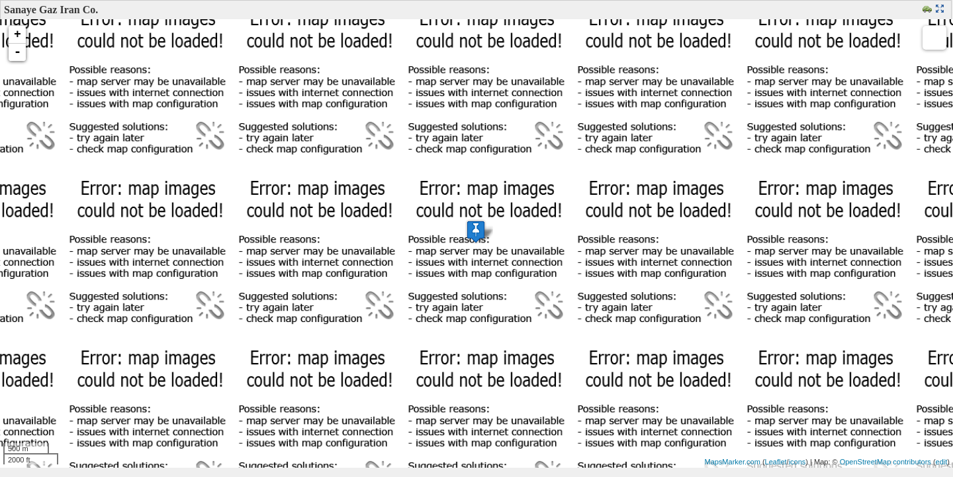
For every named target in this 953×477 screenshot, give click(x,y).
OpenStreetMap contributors (885, 462)
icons (797, 462)
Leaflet (776, 462)
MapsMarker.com (732, 462)
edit (942, 462)
